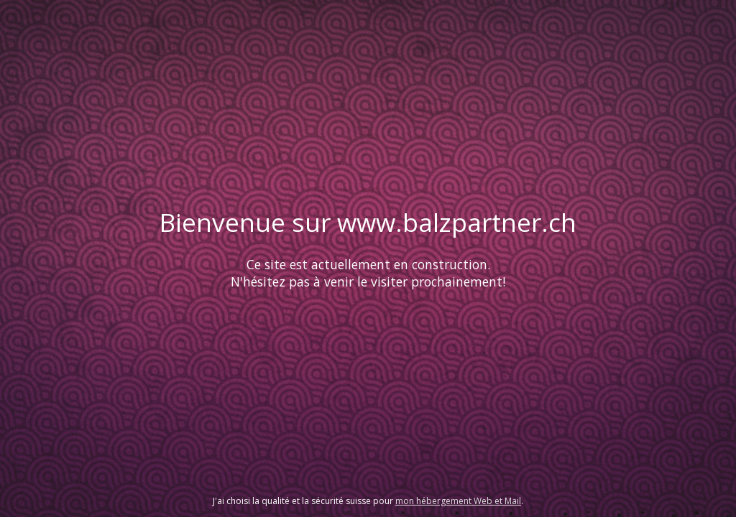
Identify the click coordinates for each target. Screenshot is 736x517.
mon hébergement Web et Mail (458, 501)
